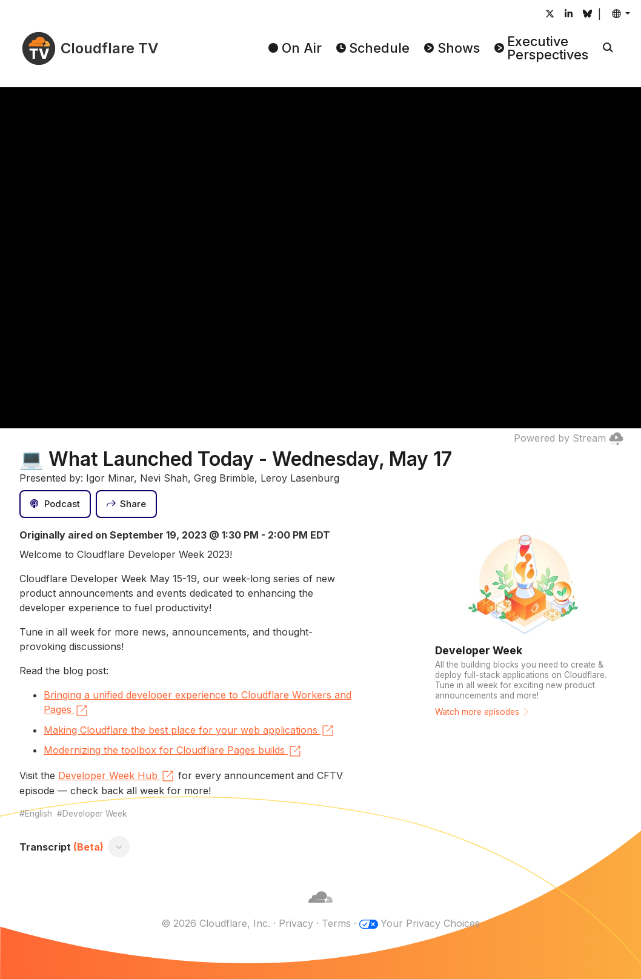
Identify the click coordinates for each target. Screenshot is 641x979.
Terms (336, 923)
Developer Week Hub (116, 776)
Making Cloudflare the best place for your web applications (189, 730)
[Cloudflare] (320, 909)
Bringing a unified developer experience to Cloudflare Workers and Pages (197, 703)
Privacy (296, 923)
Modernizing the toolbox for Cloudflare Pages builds (173, 751)
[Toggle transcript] (119, 847)
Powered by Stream (568, 438)
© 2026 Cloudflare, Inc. (215, 923)
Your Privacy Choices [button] (430, 923)
